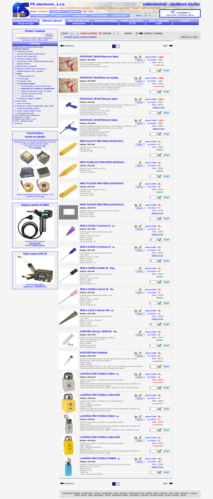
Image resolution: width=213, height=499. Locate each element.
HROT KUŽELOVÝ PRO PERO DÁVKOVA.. (102, 162)
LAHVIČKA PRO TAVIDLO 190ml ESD (100, 437)
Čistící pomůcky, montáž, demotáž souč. (36, 86)
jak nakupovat (80, 16)
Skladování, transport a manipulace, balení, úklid (34, 106)
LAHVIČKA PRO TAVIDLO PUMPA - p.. (100, 458)
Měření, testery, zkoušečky (26, 66)
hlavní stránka (39, 16)
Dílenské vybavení (52, 20)
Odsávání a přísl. (24, 81)
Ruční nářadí (20, 101)
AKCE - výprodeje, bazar (159, 22)
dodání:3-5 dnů (158, 107)
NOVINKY (185, 20)
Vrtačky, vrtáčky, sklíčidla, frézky (28, 111)
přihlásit (57, 11)
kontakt (59, 16)
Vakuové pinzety (27, 96)
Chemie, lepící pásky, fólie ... (26, 56)
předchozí (69, 46)
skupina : (140, 60)
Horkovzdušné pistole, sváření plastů (31, 54)
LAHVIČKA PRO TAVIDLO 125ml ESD (100, 395)
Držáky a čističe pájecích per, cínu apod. (36, 91)
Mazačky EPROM (23, 64)
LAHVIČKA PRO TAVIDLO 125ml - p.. (99, 373)
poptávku (37, 148)
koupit (167, 70)
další (165, 46)
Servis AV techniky (24, 103)
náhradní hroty (40, 286)
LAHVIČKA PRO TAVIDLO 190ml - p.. (99, 416)
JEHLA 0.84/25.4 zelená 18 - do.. (97, 289)
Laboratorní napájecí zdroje (26, 59)
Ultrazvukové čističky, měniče (28, 108)
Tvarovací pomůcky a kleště (31, 94)
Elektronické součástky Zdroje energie (25, 22)
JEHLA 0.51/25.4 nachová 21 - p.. (97, 247)
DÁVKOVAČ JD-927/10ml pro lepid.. (99, 99)
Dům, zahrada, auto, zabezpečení (79, 22)
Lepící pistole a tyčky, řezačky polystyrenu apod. (35, 61)
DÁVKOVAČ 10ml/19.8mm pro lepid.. (99, 56)
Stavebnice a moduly (105, 20)
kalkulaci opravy (38, 245)
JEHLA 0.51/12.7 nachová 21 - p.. (97, 225)
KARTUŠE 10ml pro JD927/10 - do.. (99, 331)
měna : (139, 15)
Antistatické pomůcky (24, 51)
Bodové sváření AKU (27, 76)
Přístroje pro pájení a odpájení (29, 98)
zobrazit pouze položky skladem (80, 37)
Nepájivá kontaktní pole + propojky (30, 71)
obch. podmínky (100, 16)
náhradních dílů (35, 243)
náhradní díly (28, 286)
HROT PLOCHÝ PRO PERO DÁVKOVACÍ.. (102, 183)
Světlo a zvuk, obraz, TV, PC (132, 22)
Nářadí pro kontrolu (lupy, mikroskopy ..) (31, 69)
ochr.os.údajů (120, 16)
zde (44, 146)
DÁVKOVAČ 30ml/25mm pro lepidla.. (99, 77)
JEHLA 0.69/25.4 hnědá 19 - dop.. (97, 268)
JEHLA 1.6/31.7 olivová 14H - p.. (97, 310)
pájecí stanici (39, 284)
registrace (73, 11)
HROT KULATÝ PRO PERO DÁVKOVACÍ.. (102, 141)
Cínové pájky (23, 79)
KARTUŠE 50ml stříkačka (93, 352)
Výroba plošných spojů (25, 113)
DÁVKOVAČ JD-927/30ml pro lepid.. (99, 120)
